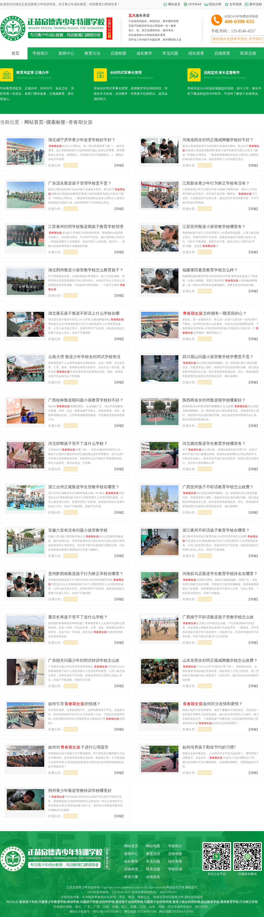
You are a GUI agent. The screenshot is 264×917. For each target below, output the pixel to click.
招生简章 (196, 53)
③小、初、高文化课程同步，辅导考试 (150, 30)
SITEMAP (195, 4)
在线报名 (153, 877)
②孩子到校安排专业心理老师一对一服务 (152, 25)
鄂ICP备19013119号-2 (107, 911)
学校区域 (175, 869)
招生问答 (215, 4)
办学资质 (235, 4)
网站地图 (153, 846)
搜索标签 (56, 122)
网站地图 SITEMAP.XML (141, 911)
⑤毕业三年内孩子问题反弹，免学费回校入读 (154, 39)
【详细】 (119, 165)
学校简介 (40, 53)
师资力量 (131, 877)
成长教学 (144, 53)
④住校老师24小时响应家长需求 (146, 35)
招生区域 (70, 165)
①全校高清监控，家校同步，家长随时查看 (153, 21)
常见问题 (170, 53)
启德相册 (118, 53)
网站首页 (174, 4)
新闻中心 (66, 53)
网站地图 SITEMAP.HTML (176, 911)
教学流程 (255, 4)
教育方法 (92, 53)
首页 (15, 53)
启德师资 (222, 53)
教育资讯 (205, 729)
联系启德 (248, 53)
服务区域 (205, 773)
